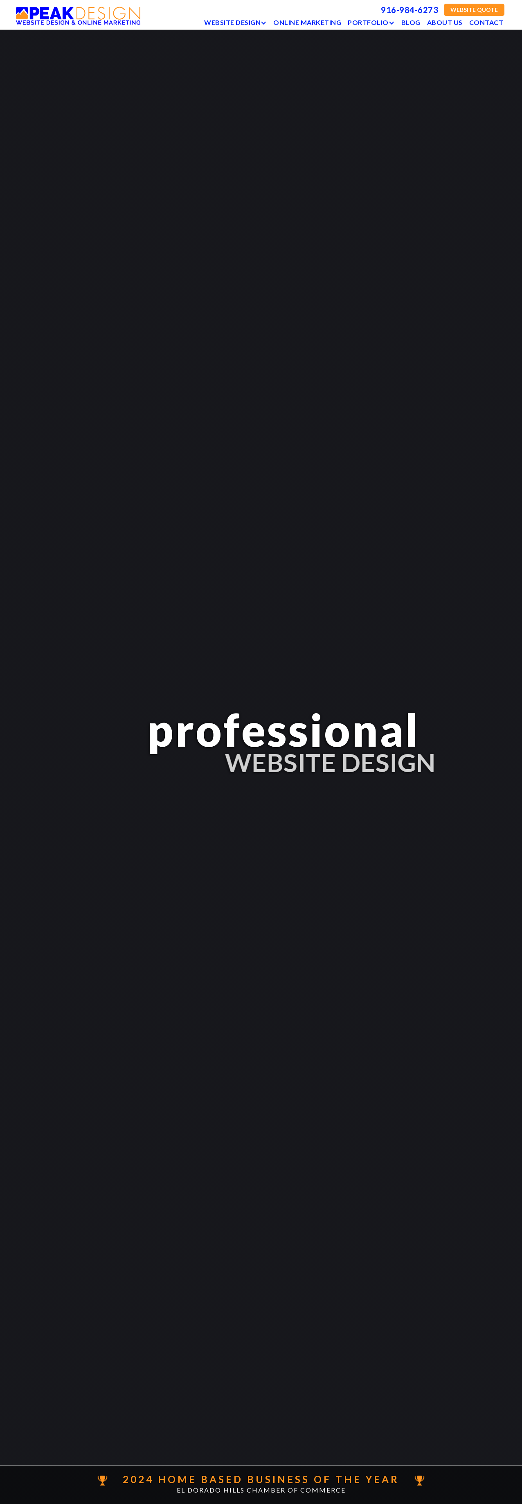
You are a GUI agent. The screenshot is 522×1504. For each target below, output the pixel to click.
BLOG (410, 22)
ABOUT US (444, 22)
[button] (235, 20)
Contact (486, 22)
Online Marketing (307, 22)
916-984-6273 (409, 10)
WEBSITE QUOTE (474, 9)
